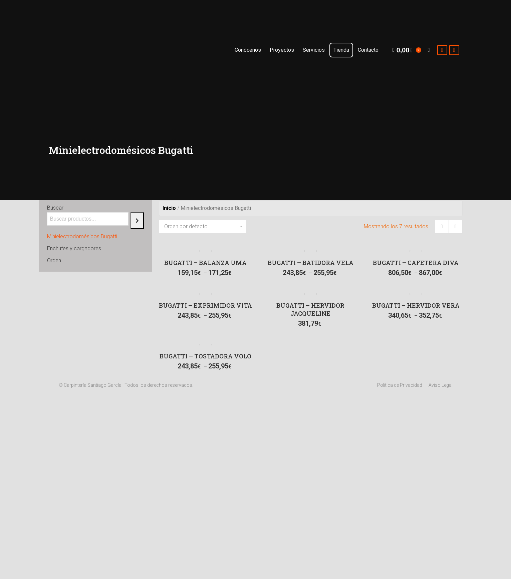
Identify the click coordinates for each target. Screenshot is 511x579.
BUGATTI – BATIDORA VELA (310, 263)
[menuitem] (248, 50)
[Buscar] (137, 220)
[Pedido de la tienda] (202, 226)
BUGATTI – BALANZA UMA (205, 263)
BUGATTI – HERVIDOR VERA (416, 305)
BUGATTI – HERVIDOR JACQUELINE (310, 309)
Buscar (55, 208)
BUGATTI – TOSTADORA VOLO (205, 356)
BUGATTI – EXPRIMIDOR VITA (205, 305)
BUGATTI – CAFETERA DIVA (416, 263)
